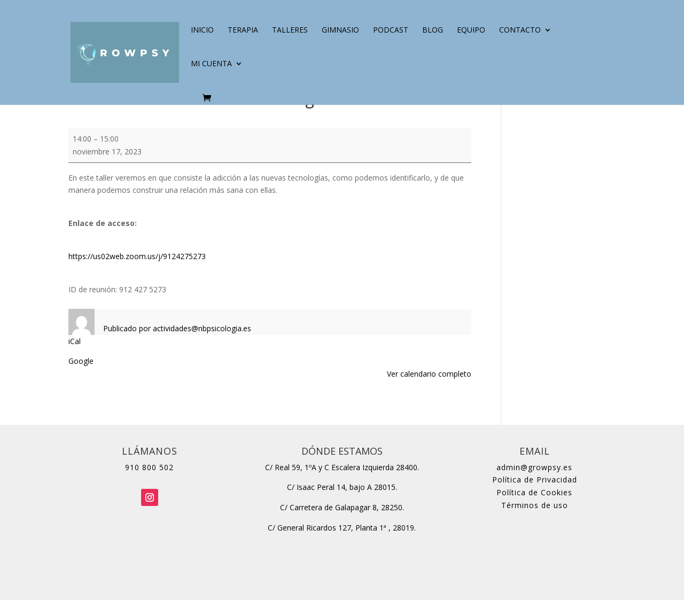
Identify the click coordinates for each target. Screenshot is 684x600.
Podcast (390, 30)
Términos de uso (534, 505)
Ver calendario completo (429, 374)
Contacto (520, 30)
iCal (74, 341)
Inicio (202, 30)
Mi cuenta (211, 64)
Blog (432, 30)
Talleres (290, 30)
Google (81, 361)
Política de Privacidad (534, 479)
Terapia (243, 30)
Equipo (471, 30)
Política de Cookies (534, 492)
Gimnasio (340, 30)
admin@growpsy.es (534, 467)
